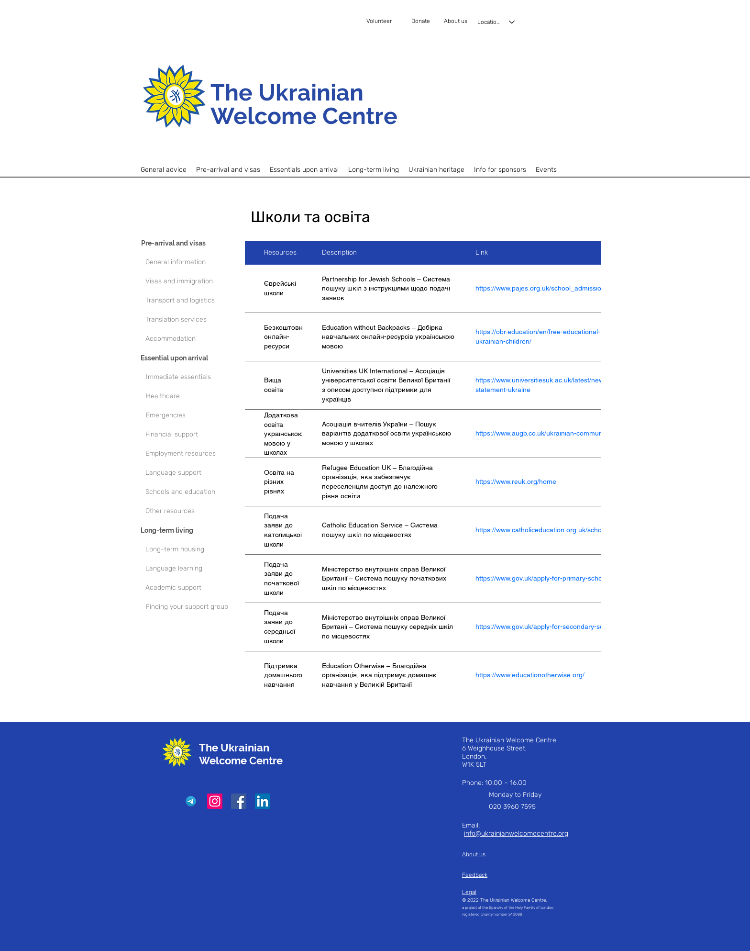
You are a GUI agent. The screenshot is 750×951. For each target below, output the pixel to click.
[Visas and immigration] (193, 281)
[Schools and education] (193, 492)
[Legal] (501, 892)
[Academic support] (193, 587)
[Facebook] (238, 801)
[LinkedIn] (262, 801)
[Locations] (496, 22)
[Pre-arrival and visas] (189, 243)
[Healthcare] (197, 396)
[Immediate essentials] (197, 377)
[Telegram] (191, 801)
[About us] (457, 21)
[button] (228, 170)
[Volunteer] (387, 21)
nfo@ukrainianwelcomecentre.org (516, 833)
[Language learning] (193, 568)
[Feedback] (487, 875)
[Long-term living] (188, 530)
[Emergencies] (197, 415)
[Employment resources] (193, 453)
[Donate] (425, 21)
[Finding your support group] (194, 606)
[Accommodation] (193, 338)
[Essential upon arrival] (188, 358)
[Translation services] (193, 319)
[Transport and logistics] (193, 300)
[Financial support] (193, 434)
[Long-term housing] (193, 549)
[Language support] (193, 472)
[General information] (193, 262)
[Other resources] (193, 511)
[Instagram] (214, 801)
